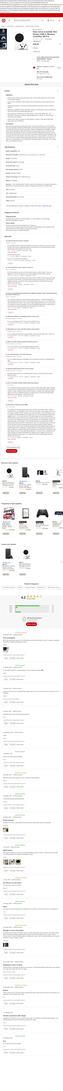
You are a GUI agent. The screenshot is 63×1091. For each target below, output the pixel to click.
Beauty (41, 2)
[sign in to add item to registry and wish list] (59, 67)
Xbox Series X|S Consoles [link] (8, 587)
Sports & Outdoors (22, 4)
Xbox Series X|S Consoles (32, 26)
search (42, 20)
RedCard (53, 10)
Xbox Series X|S (19, 26)
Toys (29, 4)
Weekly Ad (17, 10)
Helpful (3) (17, 256)
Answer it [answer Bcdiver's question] (10, 312)
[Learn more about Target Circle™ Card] (47, 72)
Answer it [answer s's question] (10, 400)
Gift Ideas (21, 6)
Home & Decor (44, 1)
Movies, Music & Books (51, 4)
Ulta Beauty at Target (39, 6)
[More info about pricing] (60, 44)
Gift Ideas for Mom (16, 1)
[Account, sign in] (51, 20)
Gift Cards (27, 6)
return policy (13, 230)
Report (30, 250)
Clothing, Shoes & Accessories (31, 1)
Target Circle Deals (8, 10)
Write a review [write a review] (31, 624)
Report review (19, 658)
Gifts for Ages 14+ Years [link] (53, 587)
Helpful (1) (19, 250)
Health (5, 4)
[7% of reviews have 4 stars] (31, 607)
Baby (37, 2)
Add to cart (37, 51)
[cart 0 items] (59, 20)
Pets (31, 6)
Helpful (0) (22, 260)
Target (3, 26)
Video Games (41, 4)
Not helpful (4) (24, 256)
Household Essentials (29, 2)
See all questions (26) (13, 447)
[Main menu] (9, 20)
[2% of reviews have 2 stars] (31, 610)
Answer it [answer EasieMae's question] (10, 263)
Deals (5, 8)
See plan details (45, 61)
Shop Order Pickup (26, 10)
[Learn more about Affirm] (47, 78)
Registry (48, 10)
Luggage (14, 4)
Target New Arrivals (5, 1)
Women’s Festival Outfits (50, 8)
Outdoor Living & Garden (11, 2)
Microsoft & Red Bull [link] (30, 587)
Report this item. (47, 206)
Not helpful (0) (28, 275)
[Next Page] (61, 480)
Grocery (20, 2)
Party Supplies (14, 6)
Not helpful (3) (28, 260)
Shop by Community (51, 6)
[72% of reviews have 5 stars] (31, 605)
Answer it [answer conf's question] (10, 442)
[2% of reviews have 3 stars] (31, 609)
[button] (37, 41)
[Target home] (4, 20)
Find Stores (6, 12)
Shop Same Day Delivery (39, 10)
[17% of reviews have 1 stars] (31, 612)
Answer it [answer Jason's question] (10, 289)
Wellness (9, 4)
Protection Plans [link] (41, 587)
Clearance (10, 8)
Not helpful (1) (25, 250)
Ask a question (11, 451)
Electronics (34, 4)
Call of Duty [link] (19, 587)
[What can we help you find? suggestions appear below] (28, 20)
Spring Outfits (29, 8)
